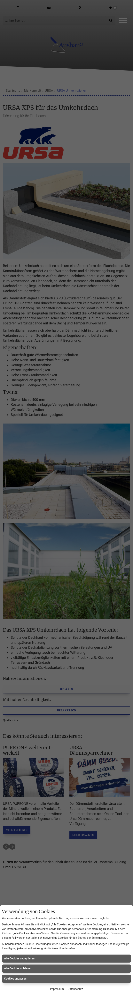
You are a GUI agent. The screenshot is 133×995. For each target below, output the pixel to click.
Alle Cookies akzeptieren (19, 958)
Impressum (57, 989)
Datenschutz (75, 989)
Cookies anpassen (15, 978)
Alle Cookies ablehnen (17, 968)
